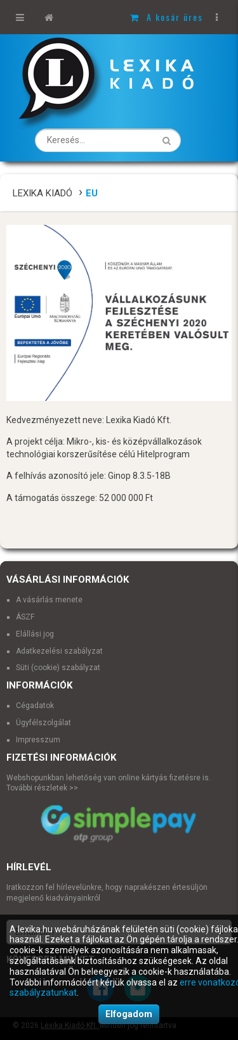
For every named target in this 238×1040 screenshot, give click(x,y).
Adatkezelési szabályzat (59, 651)
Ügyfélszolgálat (43, 722)
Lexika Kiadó (42, 193)
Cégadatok (35, 705)
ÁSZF (25, 616)
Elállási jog (35, 634)
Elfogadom (128, 1014)
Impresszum (38, 739)
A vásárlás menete (49, 599)
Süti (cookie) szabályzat (58, 667)
